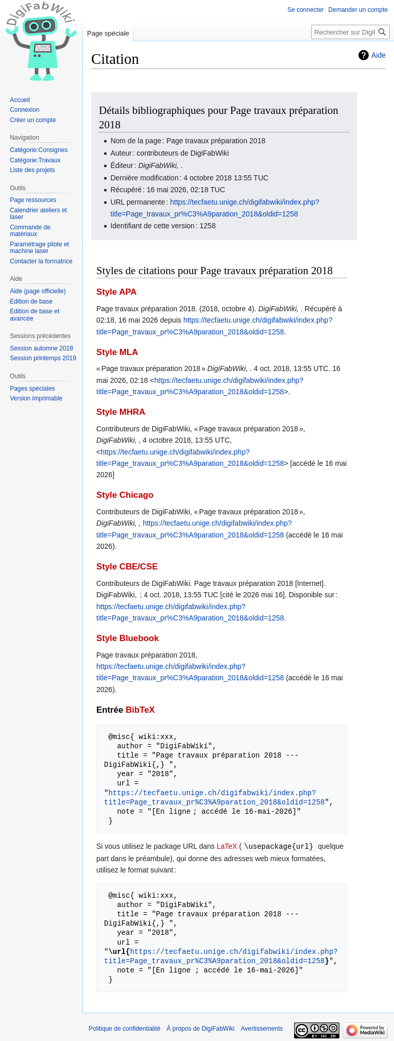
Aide (378, 55)
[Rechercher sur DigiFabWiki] (350, 32)
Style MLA (117, 352)
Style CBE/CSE (127, 567)
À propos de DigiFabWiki (200, 1028)
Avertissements (262, 1028)
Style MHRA (120, 412)
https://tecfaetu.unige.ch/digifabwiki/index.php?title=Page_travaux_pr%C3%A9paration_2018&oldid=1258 (214, 797)
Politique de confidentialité (124, 1028)
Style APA (116, 292)
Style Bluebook (127, 638)
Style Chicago (124, 495)
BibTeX (140, 710)
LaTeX (227, 846)
